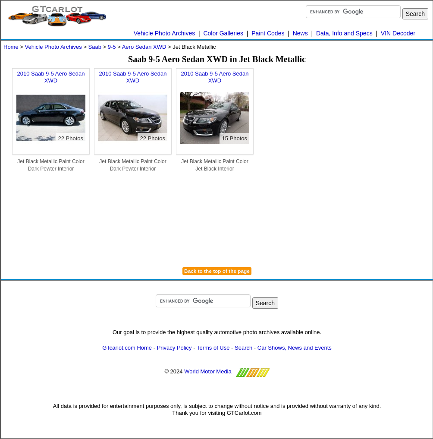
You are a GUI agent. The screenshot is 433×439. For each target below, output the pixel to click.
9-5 (112, 47)
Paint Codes (267, 33)
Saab (94, 47)
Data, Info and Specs (344, 33)
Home (11, 47)
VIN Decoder (398, 33)
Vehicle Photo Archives (164, 33)
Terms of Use (213, 347)
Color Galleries (223, 33)
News (300, 33)
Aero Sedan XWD (144, 47)
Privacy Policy (174, 347)
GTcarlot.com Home (127, 347)
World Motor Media (208, 372)
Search (243, 347)
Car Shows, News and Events (294, 347)
